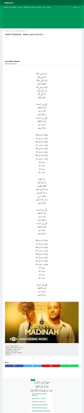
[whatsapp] (48, 351)
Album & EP (34, 5)
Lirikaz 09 (9, 1)
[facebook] (11, 351)
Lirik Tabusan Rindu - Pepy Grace (68, 56)
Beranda (7, 5)
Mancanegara (28, 5)
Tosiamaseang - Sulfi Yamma (67, 50)
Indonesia (15, 5)
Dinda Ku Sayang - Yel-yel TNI (67, 47)
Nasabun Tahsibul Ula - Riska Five (68, 53)
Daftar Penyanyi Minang (66, 69)
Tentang (49, 363)
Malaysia (21, 5)
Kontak (44, 363)
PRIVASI (40, 363)
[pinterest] (36, 351)
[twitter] (23, 351)
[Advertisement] (42, 17)
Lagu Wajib (39, 5)
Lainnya (49, 5)
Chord (10, 5)
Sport (45, 5)
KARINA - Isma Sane (65, 77)
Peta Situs (35, 363)
